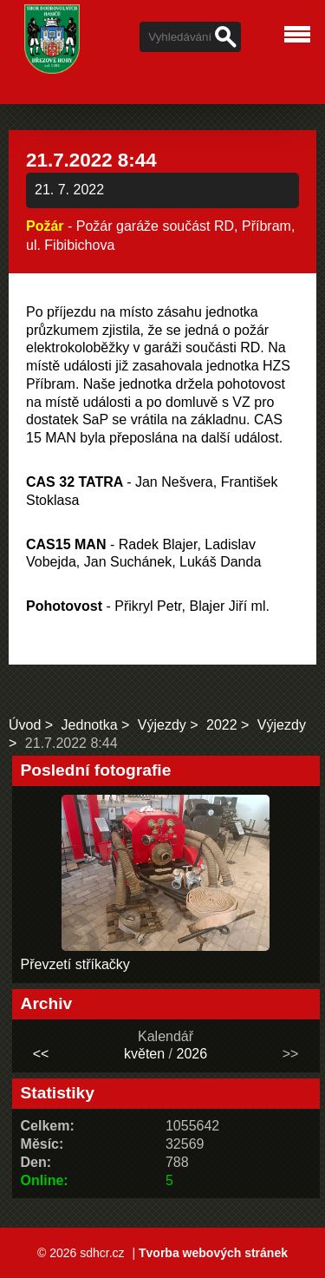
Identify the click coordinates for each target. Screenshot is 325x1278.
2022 (221, 725)
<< (41, 1053)
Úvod (25, 725)
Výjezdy (162, 725)
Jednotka (90, 725)
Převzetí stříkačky (75, 964)
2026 (191, 1053)
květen (144, 1053)
